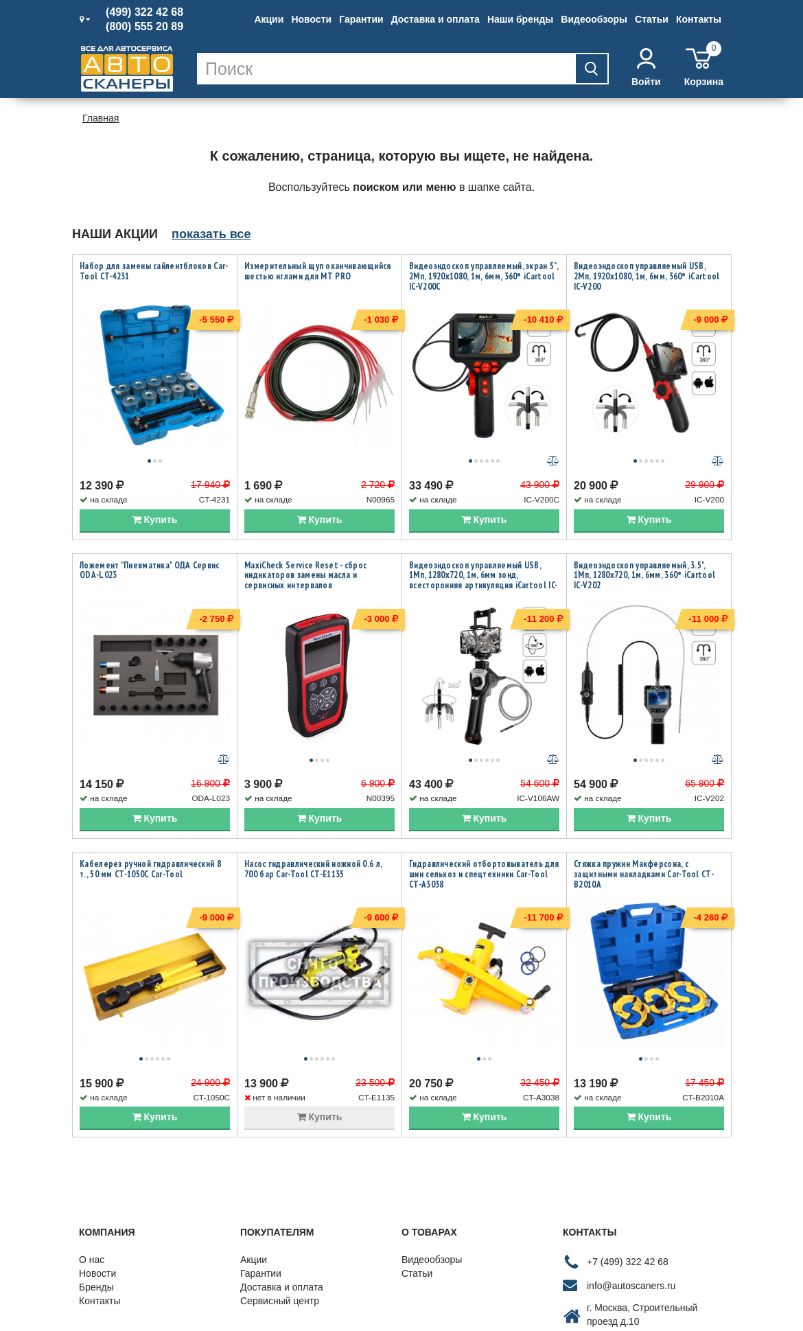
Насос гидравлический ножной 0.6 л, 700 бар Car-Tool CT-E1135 (313, 808)
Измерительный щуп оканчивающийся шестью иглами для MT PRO (317, 271)
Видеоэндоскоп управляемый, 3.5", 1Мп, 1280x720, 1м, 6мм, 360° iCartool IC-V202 (644, 545)
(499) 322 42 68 (144, 12)
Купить (155, 488)
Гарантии (361, 19)
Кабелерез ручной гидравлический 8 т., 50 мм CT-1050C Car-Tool (150, 808)
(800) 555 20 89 (144, 26)
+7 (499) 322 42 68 (627, 1170)
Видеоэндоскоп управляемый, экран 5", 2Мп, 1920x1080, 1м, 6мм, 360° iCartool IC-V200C (483, 276)
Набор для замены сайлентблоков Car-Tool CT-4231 (154, 271)
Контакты (698, 19)
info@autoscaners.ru (631, 1194)
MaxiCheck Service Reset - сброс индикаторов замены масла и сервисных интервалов (305, 545)
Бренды (96, 1195)
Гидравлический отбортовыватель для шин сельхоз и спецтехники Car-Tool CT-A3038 (484, 813)
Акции (268, 19)
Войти (646, 67)
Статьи (651, 19)
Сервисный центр (279, 1209)
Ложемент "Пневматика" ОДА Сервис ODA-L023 (150, 540)
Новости (311, 19)
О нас (91, 1168)
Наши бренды (520, 19)
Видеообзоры (594, 19)
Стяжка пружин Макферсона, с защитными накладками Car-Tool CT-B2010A (644, 813)
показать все (211, 234)
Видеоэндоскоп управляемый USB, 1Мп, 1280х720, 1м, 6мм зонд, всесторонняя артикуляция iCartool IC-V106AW (483, 550)
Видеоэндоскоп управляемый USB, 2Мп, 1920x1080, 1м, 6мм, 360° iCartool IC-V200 (646, 276)
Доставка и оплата (435, 19)
